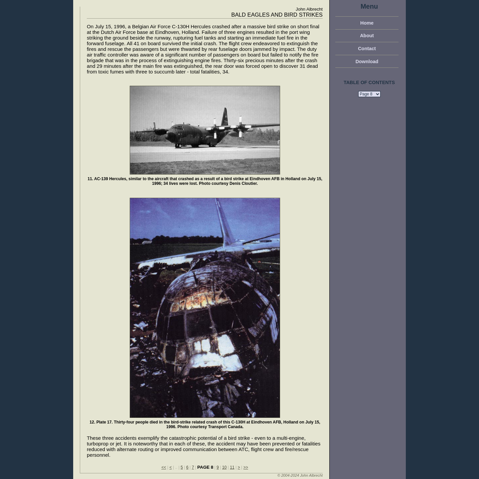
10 (224, 467)
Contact (367, 48)
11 (232, 467)
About (367, 35)
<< (163, 467)
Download (367, 61)
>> (245, 467)
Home (367, 23)
